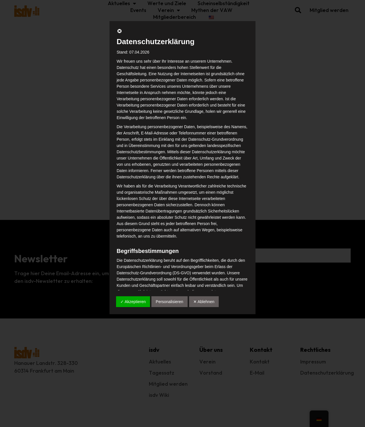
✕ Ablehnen (203, 301)
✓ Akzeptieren (133, 301)
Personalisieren (169, 301)
